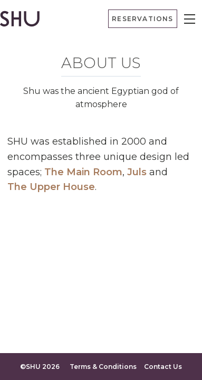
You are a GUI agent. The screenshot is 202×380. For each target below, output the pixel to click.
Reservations (142, 19)
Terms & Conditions (103, 366)
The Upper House (51, 187)
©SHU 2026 (40, 366)
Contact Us (163, 366)
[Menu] (189, 19)
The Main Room (83, 172)
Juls (137, 172)
